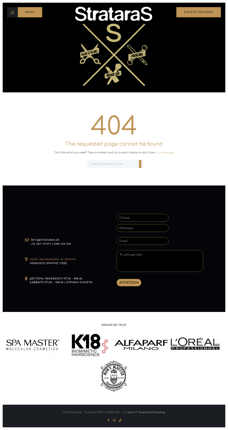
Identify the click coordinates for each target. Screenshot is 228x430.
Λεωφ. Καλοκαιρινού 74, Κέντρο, (56, 259)
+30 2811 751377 (41, 244)
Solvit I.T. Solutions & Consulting (146, 412)
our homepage (164, 152)
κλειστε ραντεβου (198, 12)
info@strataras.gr (46, 240)
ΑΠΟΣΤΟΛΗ (129, 282)
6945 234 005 (64, 244)
